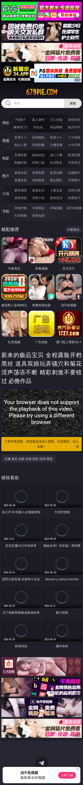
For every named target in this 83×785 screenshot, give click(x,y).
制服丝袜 (20, 162)
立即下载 (67, 775)
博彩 (5, 122)
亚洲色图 (38, 172)
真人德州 (38, 119)
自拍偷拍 (38, 137)
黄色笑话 (56, 198)
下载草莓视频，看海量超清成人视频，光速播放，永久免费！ (42, 444)
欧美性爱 (74, 155)
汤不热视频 (74, 208)
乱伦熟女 (56, 162)
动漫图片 (74, 172)
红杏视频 (20, 215)
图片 (5, 175)
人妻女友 (56, 190)
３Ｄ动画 (74, 137)
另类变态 (74, 162)
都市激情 (20, 190)
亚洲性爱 (20, 155)
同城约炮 (20, 208)
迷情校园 (20, 198)
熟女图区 (56, 180)
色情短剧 (38, 215)
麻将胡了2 (21, 127)
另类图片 (74, 180)
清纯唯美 (38, 180)
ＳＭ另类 (74, 145)
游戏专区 (74, 119)
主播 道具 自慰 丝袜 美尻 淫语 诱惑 (28, 459)
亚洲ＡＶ (20, 137)
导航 (5, 211)
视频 (5, 140)
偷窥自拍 (20, 172)
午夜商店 (38, 208)
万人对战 (56, 119)
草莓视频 (56, 208)
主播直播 (56, 145)
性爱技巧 (74, 198)
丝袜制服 (38, 145)
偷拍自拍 (38, 155)
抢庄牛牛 (74, 127)
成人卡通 (56, 155)
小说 (5, 193)
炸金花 (38, 127)
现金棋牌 (56, 127)
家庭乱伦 (38, 190)
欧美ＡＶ (56, 137)
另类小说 (38, 198)
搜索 (73, 103)
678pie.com (41, 92)
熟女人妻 (20, 145)
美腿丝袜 (20, 180)
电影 (5, 158)
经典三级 (38, 162)
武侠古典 (74, 190)
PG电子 (20, 119)
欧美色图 (56, 172)
